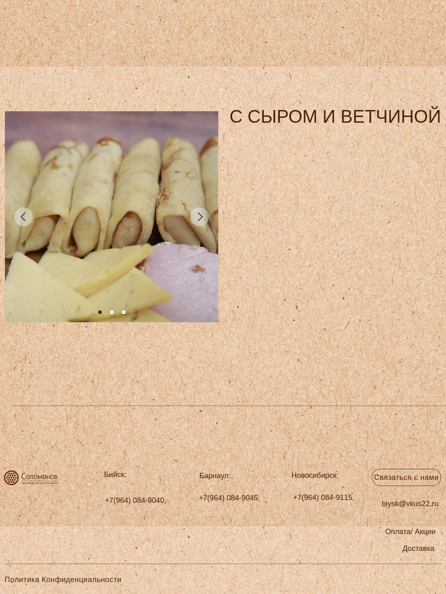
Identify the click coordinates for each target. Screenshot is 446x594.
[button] (418, 548)
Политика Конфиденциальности (63, 580)
